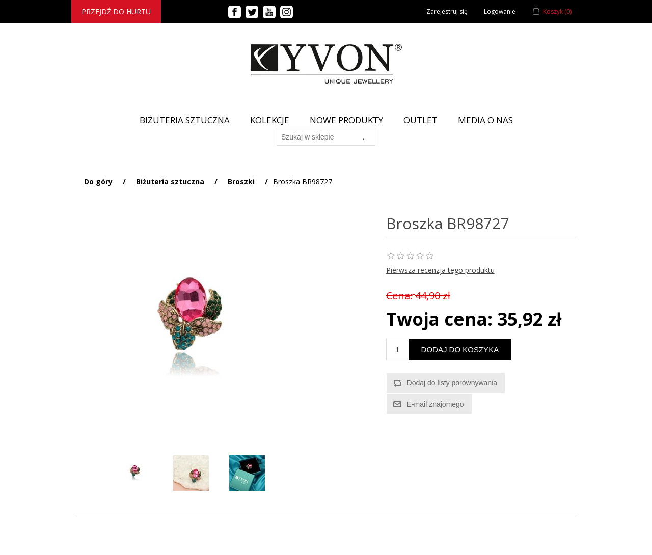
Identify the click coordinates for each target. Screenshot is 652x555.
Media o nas (485, 120)
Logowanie (499, 11)
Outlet (420, 120)
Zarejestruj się (447, 11)
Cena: (399, 295)
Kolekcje (269, 120)
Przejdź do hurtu (116, 11)
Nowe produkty (346, 120)
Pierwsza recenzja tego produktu (440, 270)
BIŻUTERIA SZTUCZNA (185, 120)
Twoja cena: (439, 319)
